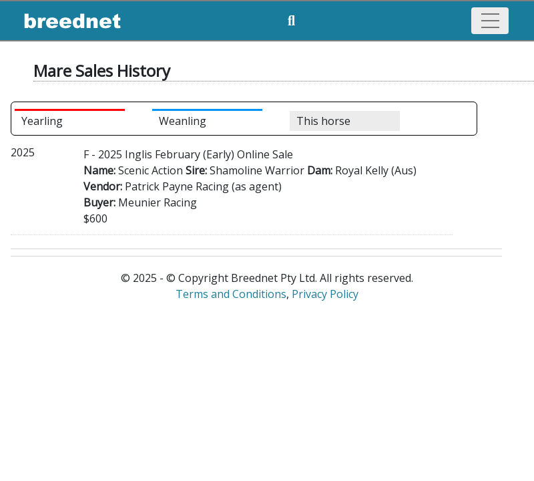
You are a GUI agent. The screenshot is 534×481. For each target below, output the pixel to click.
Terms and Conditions (231, 294)
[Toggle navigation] (490, 21)
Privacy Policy (325, 294)
